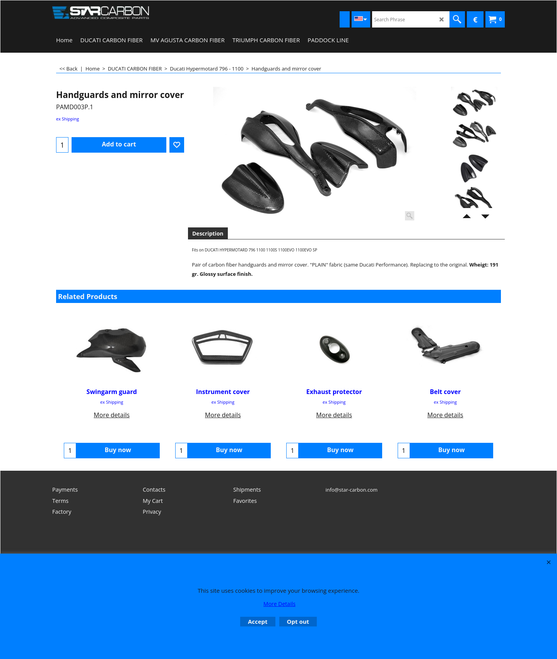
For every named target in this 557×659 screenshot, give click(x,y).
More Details (279, 603)
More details (112, 415)
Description (208, 233)
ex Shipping (67, 119)
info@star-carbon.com (351, 493)
